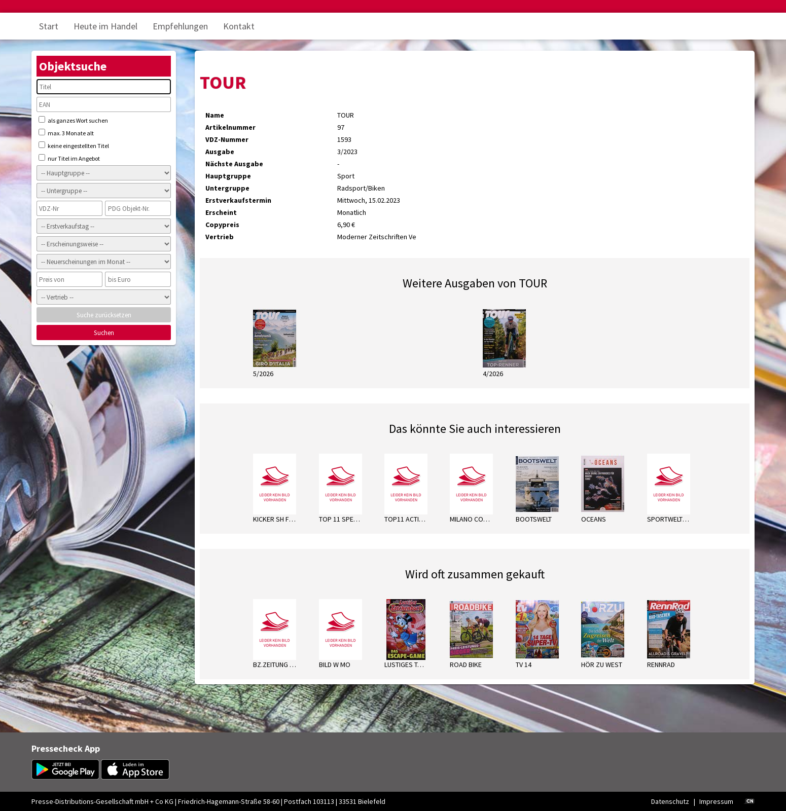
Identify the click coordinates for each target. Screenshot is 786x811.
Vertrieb (219, 236)
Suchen (104, 332)
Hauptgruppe (228, 175)
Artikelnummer (230, 127)
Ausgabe (219, 151)
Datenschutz (670, 801)
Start (48, 26)
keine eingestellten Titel (74, 145)
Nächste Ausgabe (234, 163)
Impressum (716, 801)
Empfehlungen (180, 26)
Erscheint (221, 212)
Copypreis (222, 224)
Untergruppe (227, 188)
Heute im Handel (105, 26)
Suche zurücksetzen (104, 315)
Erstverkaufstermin (238, 200)
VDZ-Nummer (226, 139)
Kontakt (239, 26)
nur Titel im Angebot (69, 158)
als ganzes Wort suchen (73, 120)
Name (214, 115)
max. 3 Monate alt (66, 133)
